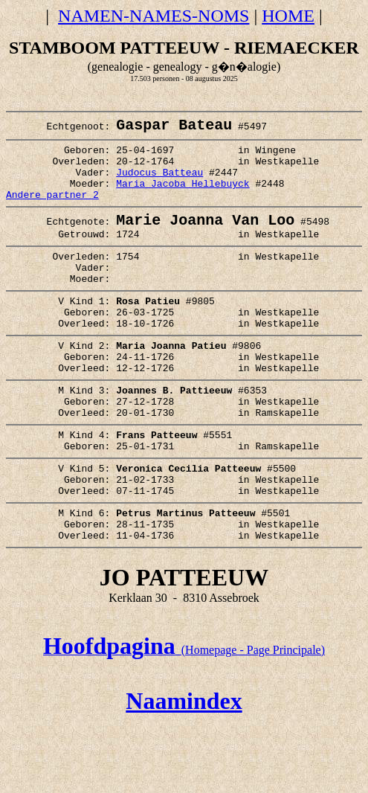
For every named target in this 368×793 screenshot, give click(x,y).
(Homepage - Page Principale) (184, 718)
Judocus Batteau (159, 183)
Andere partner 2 (52, 210)
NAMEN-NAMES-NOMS (153, 15)
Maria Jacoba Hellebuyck (182, 197)
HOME (288, 15)
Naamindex (184, 769)
